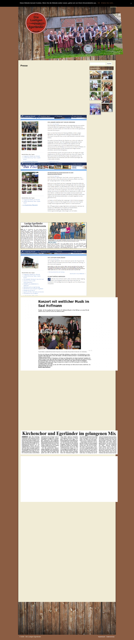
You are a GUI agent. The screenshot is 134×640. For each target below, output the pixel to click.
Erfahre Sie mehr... (107, 3)
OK (99, 3)
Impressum (101, 637)
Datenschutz (110, 637)
